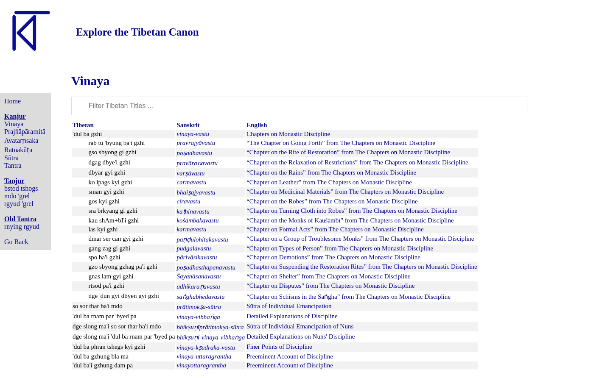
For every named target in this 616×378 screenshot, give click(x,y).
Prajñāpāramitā (24, 131)
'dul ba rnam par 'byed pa (105, 316)
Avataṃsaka (21, 140)
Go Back (16, 241)
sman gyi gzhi (106, 191)
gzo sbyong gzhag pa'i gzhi (123, 266)
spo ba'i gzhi (104, 257)
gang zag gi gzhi (110, 248)
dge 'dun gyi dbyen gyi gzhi (124, 295)
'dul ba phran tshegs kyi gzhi (109, 346)
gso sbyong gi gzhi (113, 152)
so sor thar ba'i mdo (98, 306)
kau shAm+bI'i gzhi (114, 220)
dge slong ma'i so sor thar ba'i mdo (117, 326)
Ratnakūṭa (18, 149)
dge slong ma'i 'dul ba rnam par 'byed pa (124, 336)
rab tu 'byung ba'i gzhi (117, 142)
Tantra (13, 165)
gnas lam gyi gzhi (111, 276)
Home (12, 101)
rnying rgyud (21, 226)
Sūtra (11, 157)
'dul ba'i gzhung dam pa (103, 365)
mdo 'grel (17, 196)
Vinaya (13, 124)
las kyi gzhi (103, 229)
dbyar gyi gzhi (107, 172)
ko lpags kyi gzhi (110, 182)
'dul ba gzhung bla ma (101, 356)
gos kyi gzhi (104, 201)
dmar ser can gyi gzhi (116, 238)
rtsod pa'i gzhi (106, 285)
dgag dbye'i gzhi (110, 162)
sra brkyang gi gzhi (113, 210)
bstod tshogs (21, 188)
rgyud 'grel (19, 203)
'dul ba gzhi (87, 134)
